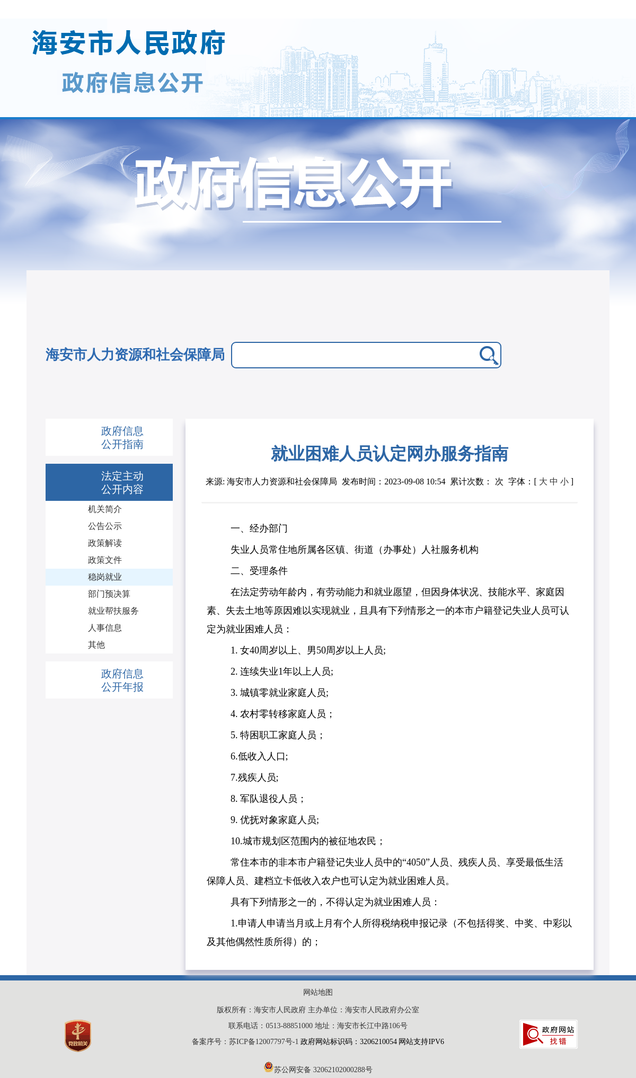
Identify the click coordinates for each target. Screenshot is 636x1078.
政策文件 (105, 559)
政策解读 (105, 542)
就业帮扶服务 (113, 610)
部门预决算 (109, 593)
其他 (96, 644)
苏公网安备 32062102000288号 (318, 1070)
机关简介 (105, 509)
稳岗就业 (105, 576)
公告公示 (105, 526)
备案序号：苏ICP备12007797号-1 (246, 1042)
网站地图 (318, 992)
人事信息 (105, 627)
